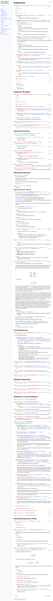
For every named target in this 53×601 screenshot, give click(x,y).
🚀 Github (2, 32)
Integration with (5, 15)
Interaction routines (4, 12)
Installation (2, 22)
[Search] (6, 6)
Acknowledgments (4, 30)
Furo (25, 599)
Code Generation (3, 17)
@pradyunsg (22, 599)
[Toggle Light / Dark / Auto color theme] (49, 1)
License (2, 27)
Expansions (3, 10)
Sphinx (18, 599)
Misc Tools (2, 20)
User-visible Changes (4, 25)
